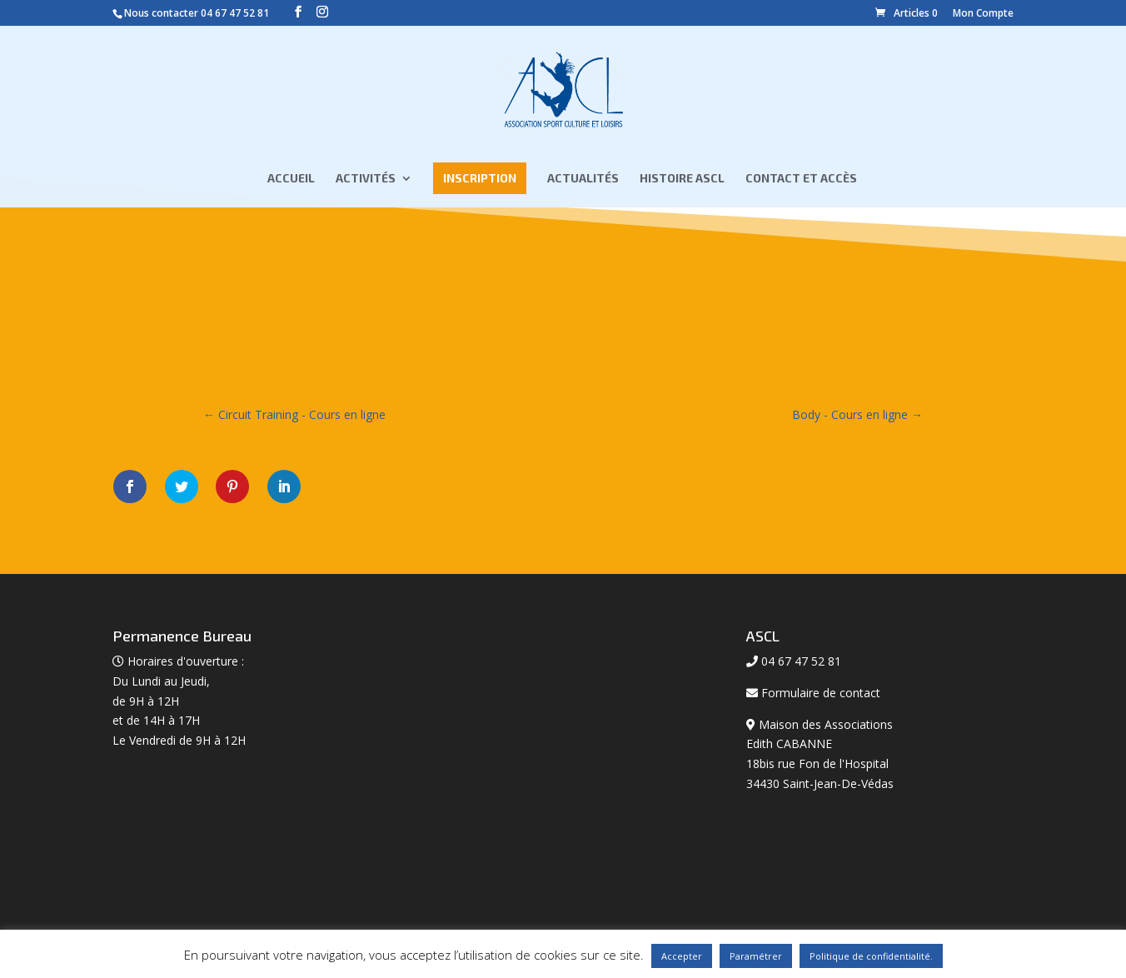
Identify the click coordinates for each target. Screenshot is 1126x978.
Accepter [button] (681, 956)
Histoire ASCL (682, 178)
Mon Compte (983, 13)
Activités (366, 178)
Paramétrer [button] (756, 956)
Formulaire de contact (820, 693)
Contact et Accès (801, 178)
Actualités (583, 178)
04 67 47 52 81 (235, 13)
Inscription (479, 178)
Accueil (291, 178)
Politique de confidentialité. (871, 956)
